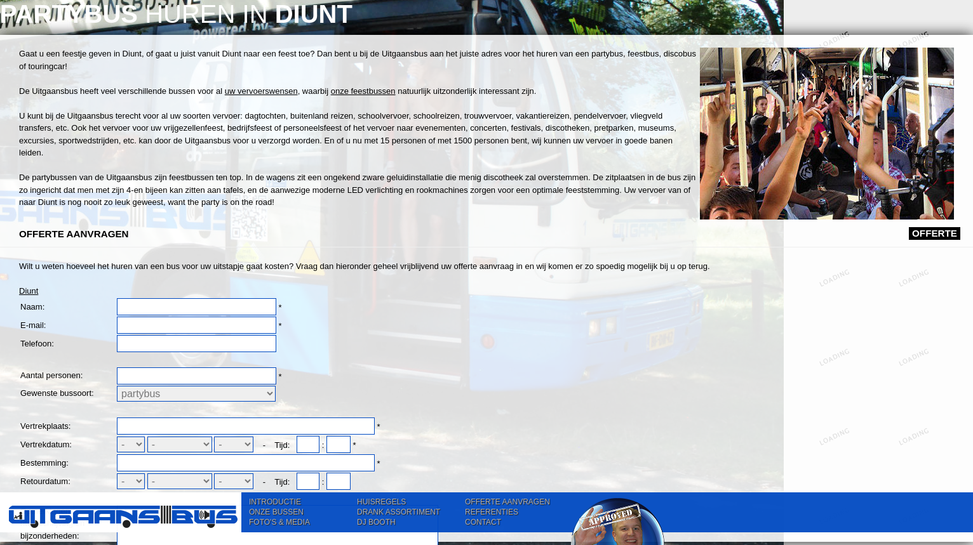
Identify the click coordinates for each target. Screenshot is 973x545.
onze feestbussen (321, 142)
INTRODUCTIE (275, 501)
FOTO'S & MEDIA (279, 522)
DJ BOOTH (376, 522)
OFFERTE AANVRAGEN (507, 501)
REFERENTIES (491, 512)
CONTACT (483, 522)
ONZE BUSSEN (276, 512)
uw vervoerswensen (502, 130)
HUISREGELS (381, 501)
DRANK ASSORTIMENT (398, 512)
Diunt (269, 404)
